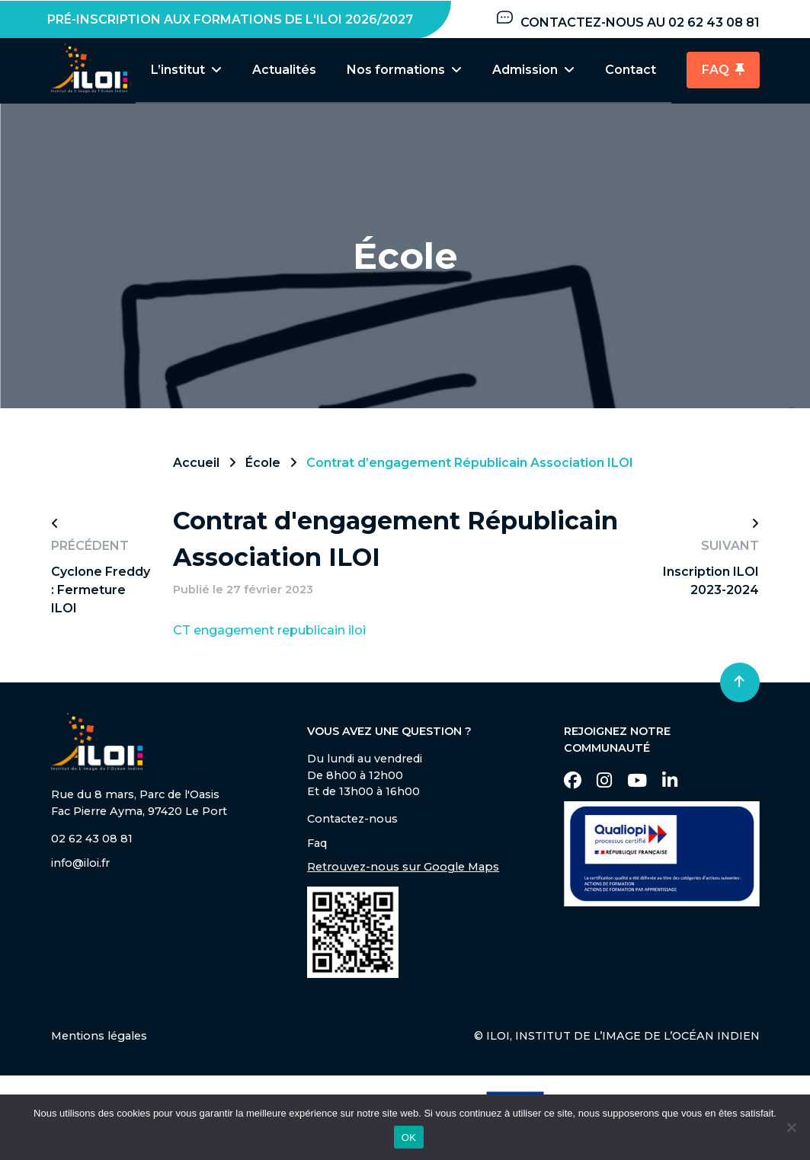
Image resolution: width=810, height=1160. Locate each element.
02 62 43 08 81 (92, 839)
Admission (533, 69)
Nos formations (404, 69)
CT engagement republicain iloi (269, 631)
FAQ (723, 69)
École (262, 463)
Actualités (284, 69)
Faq (317, 844)
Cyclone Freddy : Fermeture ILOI (100, 590)
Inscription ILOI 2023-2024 (711, 581)
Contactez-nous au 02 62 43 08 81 (627, 19)
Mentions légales (99, 1036)
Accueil (196, 463)
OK (409, 1137)
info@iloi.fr (80, 864)
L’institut (186, 69)
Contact (630, 69)
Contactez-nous (352, 819)
